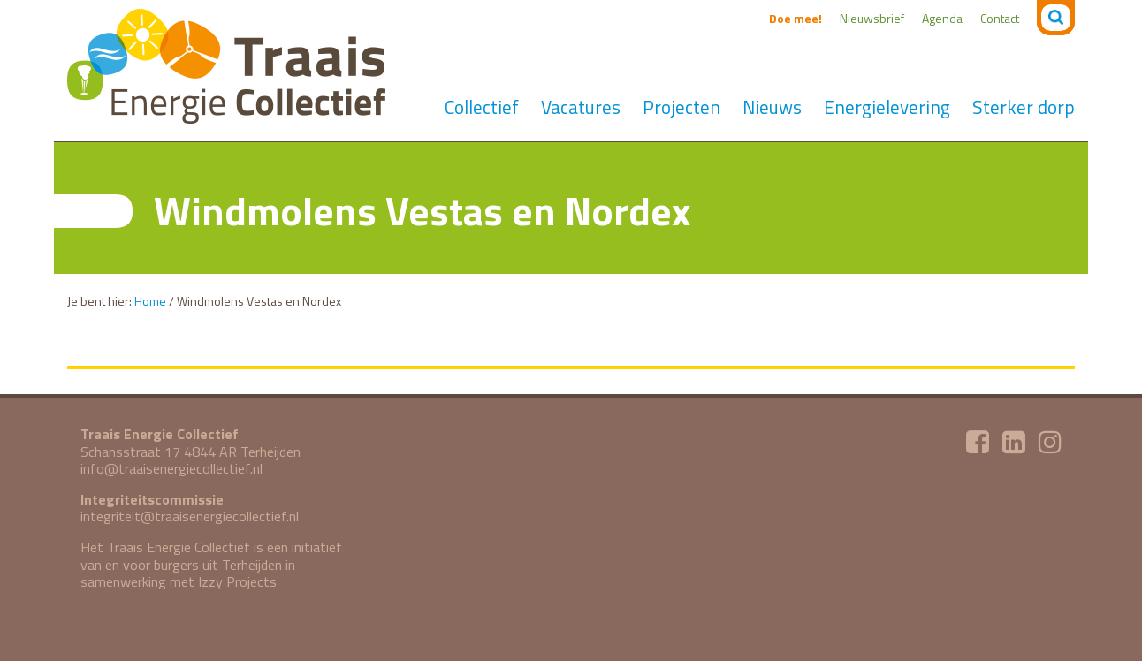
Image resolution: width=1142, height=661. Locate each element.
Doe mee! (795, 18)
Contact (999, 18)
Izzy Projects (237, 581)
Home (150, 301)
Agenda (942, 18)
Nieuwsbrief (872, 18)
